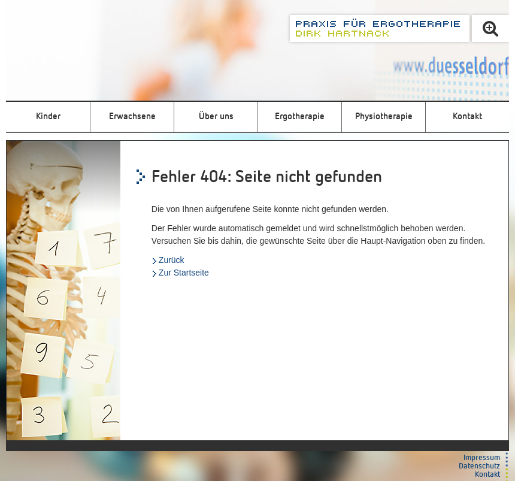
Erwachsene (132, 116)
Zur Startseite (184, 272)
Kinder (48, 116)
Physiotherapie (384, 116)
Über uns (216, 116)
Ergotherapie (300, 116)
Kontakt (467, 116)
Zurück (171, 260)
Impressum (481, 458)
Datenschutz (479, 466)
